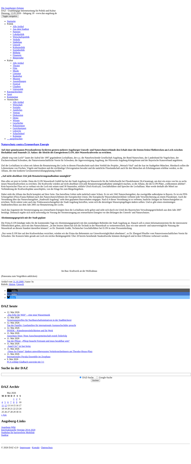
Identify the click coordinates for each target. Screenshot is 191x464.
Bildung (16, 52)
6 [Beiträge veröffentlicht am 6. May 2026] (8, 402)
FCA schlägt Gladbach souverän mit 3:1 (25, 362)
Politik (10, 24)
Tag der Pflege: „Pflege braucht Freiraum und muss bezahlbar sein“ (38, 341)
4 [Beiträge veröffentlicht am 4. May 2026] (2, 402)
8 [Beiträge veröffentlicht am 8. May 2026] (13, 402)
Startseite (11, 21)
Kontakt (35, 447)
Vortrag (16, 112)
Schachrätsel (19, 133)
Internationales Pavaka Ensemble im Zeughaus (28, 356)
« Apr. (4, 415)
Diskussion (18, 115)
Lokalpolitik (18, 34)
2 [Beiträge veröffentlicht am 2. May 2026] (16, 399)
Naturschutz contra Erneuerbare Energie (25, 144)
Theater (16, 65)
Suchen (95, 380)
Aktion (12, 284)
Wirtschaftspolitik (21, 37)
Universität (18, 89)
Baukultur (17, 76)
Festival (16, 84)
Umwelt (16, 45)
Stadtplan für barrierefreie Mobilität (18, 432)
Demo (15, 118)
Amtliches (17, 110)
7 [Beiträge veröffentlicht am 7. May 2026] (10, 402)
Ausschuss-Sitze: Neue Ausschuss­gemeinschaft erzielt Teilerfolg (37, 336)
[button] (12, 290)
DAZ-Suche (88, 377)
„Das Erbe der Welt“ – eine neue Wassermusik (28, 315)
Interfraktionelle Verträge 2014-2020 (18, 430)
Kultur (10, 60)
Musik (16, 71)
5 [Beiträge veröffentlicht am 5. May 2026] (5, 402)
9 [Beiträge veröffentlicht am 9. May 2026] (16, 402)
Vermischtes (12, 99)
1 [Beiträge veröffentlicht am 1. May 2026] (13, 399)
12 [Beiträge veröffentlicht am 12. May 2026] (5, 405)
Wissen (16, 120)
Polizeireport (19, 125)
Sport (9, 94)
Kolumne (17, 136)
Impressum (25, 447)
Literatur (17, 73)
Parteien (16, 31)
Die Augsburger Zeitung (12, 8)
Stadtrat (4, 435)
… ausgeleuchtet (14, 138)
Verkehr (16, 39)
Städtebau (17, 42)
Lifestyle (17, 131)
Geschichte (18, 123)
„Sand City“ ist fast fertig (19, 346)
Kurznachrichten (14, 91)
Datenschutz (47, 447)
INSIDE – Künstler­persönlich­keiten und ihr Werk (30, 330)
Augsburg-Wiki (8, 427)
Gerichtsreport (19, 128)
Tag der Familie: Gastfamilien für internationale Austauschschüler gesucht (41, 325)
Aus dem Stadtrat (21, 29)
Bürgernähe (18, 58)
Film (15, 68)
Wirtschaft (17, 105)
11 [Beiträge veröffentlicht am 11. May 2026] (3, 405)
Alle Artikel (18, 26)
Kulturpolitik (19, 47)
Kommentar (12, 97)
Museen (16, 78)
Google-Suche (105, 377)
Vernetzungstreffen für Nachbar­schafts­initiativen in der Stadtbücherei (39, 320)
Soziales (16, 107)
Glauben (17, 86)
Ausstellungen (19, 81)
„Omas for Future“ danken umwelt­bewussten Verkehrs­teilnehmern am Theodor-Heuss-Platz (49, 351)
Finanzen (17, 55)
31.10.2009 (18, 281)
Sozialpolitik (19, 50)
